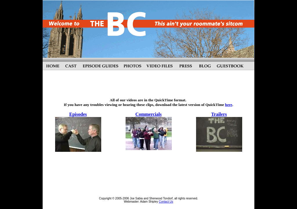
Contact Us (166, 201)
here (228, 104)
